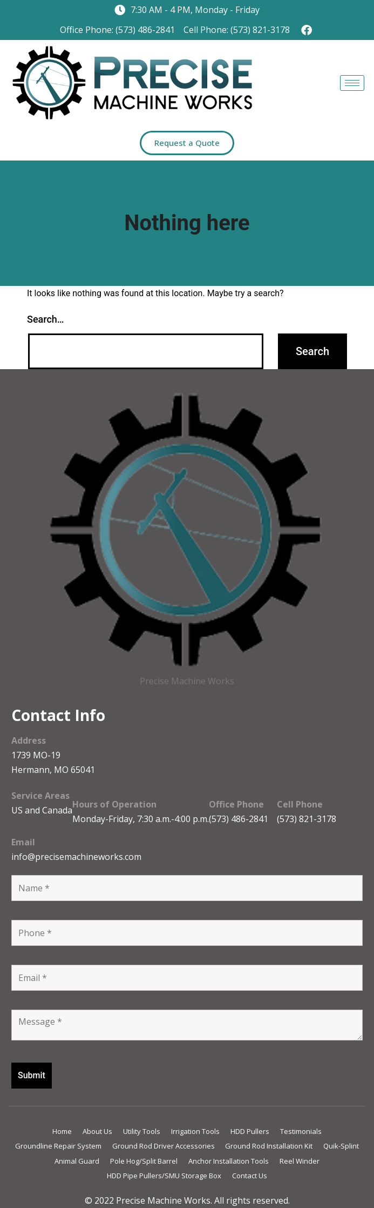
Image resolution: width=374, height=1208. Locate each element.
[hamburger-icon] (352, 83)
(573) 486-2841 (238, 819)
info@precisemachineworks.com (76, 857)
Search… (45, 319)
